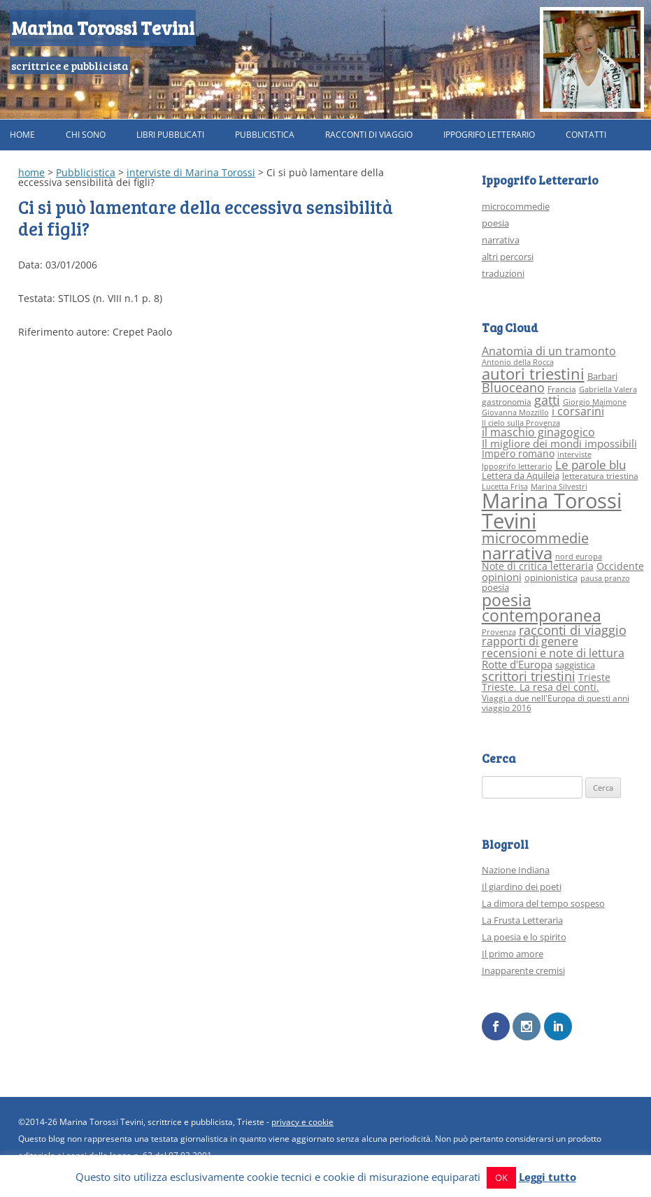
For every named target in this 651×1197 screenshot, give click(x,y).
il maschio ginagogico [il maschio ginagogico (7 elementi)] (538, 432)
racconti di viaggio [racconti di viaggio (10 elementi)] (573, 630)
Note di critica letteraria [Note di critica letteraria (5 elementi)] (538, 566)
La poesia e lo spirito (524, 937)
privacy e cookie (302, 1121)
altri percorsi (508, 256)
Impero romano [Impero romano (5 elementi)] (518, 453)
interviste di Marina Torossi (191, 172)
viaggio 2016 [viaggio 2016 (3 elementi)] (506, 708)
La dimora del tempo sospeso (543, 903)
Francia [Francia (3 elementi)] (562, 389)
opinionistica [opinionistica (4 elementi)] (551, 577)
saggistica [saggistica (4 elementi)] (575, 665)
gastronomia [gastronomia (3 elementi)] (506, 402)
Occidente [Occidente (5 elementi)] (620, 566)
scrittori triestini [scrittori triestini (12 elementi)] (528, 675)
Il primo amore (512, 953)
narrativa (501, 240)
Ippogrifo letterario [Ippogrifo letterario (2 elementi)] (517, 466)
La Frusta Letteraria (522, 920)
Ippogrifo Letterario (489, 135)
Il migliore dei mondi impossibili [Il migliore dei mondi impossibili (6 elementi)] (559, 443)
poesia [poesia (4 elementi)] (495, 587)
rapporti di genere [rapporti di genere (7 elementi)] (530, 641)
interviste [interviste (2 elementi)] (574, 454)
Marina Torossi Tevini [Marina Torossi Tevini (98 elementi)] (552, 511)
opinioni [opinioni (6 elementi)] (502, 577)
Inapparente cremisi (523, 970)
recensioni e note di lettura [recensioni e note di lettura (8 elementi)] (553, 653)
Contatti (586, 135)
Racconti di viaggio (369, 135)
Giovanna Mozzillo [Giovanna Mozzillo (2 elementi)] (515, 412)
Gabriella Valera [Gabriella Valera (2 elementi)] (608, 389)
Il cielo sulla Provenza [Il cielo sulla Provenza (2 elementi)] (521, 423)
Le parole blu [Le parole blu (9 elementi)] (590, 465)
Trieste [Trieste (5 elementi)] (594, 677)
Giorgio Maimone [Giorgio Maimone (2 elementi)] (595, 402)
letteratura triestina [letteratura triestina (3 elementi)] (600, 476)
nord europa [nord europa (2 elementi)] (578, 556)
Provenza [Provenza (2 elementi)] (499, 632)
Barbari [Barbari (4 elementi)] (602, 376)
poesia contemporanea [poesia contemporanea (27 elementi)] (541, 608)
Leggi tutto (547, 1177)
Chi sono (86, 135)
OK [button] (501, 1177)
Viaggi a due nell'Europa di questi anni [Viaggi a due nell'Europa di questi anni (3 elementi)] (555, 698)
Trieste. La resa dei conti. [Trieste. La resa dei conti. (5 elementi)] (540, 687)
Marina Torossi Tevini (102, 27)
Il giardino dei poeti (521, 886)
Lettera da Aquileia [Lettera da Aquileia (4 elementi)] (520, 475)
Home (22, 135)
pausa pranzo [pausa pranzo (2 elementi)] (605, 578)
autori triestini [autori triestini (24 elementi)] (533, 374)
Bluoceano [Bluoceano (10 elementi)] (513, 387)
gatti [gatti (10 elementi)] (547, 400)
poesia (495, 223)
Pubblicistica (264, 135)
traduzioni (503, 273)
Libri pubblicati (170, 135)
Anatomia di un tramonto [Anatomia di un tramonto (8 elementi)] (549, 351)
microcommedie (516, 206)
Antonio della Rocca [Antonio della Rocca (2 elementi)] (518, 362)
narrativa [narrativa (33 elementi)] (517, 553)
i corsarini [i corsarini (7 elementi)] (578, 411)
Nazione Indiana (516, 869)
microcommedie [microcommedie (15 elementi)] (535, 538)
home (31, 172)
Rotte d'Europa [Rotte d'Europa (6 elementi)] (517, 664)
